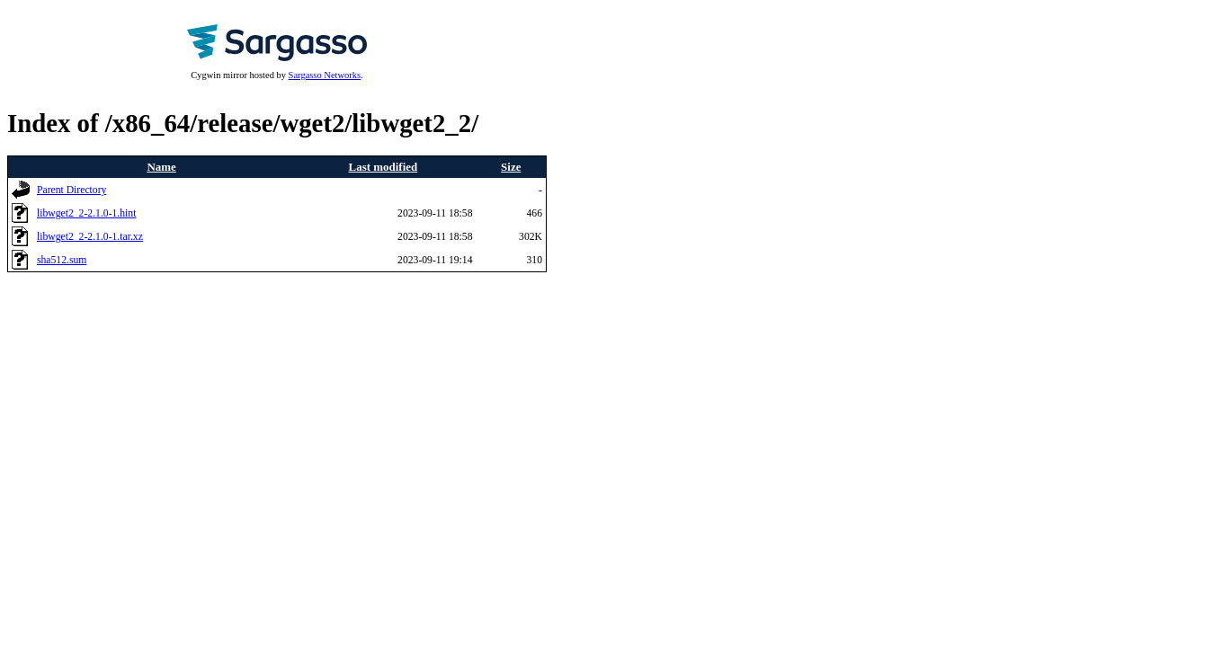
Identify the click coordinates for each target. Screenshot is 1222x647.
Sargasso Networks (325, 75)
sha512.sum (61, 260)
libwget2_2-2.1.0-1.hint (86, 213)
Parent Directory (71, 190)
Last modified (383, 166)
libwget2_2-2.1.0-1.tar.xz (90, 237)
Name (161, 166)
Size (511, 166)
